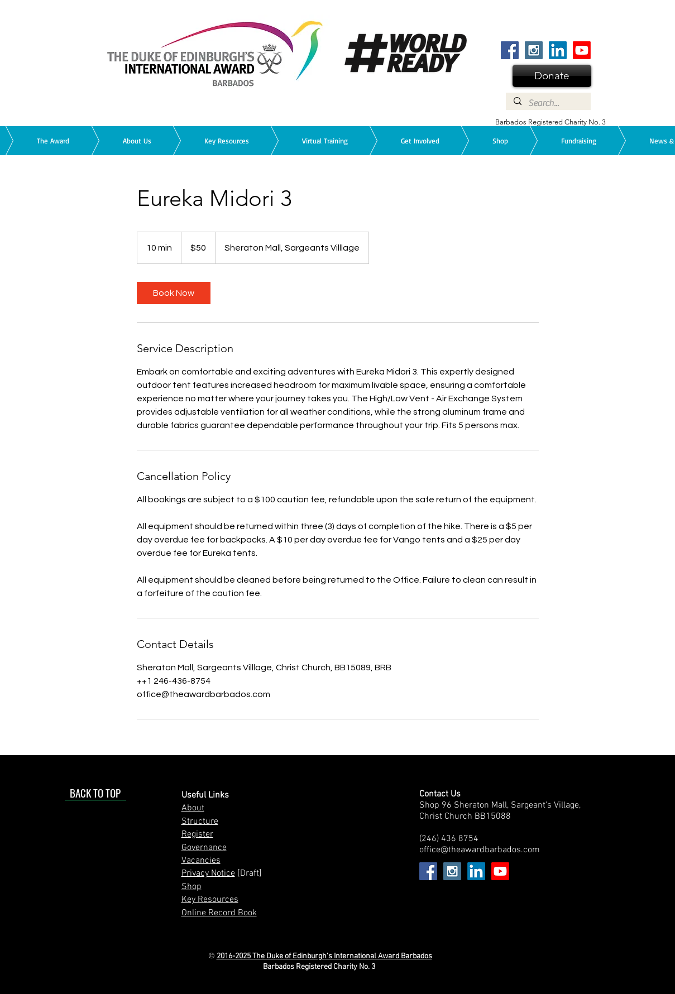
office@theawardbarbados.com (479, 850)
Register (197, 834)
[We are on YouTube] (582, 50)
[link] (173, 293)
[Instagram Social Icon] (534, 50)
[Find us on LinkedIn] (558, 50)
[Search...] (547, 103)
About (192, 808)
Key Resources (209, 899)
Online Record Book (219, 913)
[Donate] (552, 76)
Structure (199, 821)
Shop (191, 886)
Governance (204, 847)
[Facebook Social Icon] (510, 50)
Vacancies (201, 860)
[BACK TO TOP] (95, 792)
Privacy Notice (208, 873)
